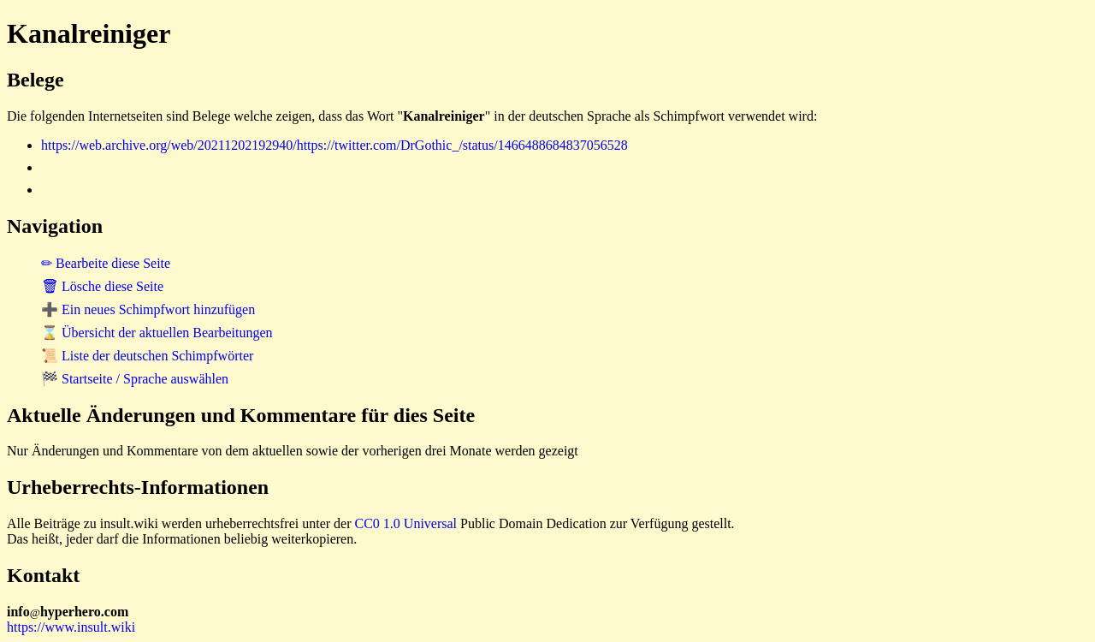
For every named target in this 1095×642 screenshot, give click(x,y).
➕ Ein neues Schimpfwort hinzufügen (148, 309)
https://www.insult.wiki (71, 627)
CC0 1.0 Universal (406, 523)
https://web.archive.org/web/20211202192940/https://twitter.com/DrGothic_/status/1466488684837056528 (334, 145)
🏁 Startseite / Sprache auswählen (134, 379)
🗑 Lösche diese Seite (102, 286)
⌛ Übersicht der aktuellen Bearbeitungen (157, 332)
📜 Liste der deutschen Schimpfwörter (147, 355)
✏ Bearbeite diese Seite (105, 263)
